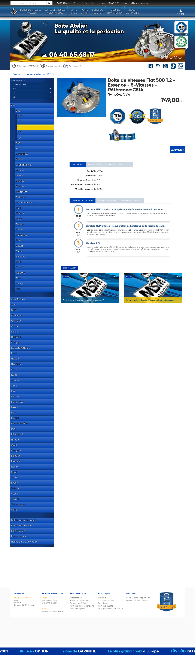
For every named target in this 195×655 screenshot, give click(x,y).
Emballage (103, 603)
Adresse (19, 593)
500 (49, 74)
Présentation (76, 598)
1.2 (53, 74)
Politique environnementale (110, 608)
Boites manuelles (34, 74)
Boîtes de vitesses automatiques (55, 11)
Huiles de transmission (114, 11)
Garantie (102, 598)
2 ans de (76, 651)
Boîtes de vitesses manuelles (30, 11)
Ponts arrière (73, 11)
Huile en (33, 651)
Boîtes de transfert (97, 11)
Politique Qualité (105, 606)
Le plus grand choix (131, 651)
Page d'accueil (19, 74)
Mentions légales (77, 608)
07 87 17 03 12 (84, 3)
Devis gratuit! (72, 66)
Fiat (44, 74)
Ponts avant (84, 11)
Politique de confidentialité (82, 606)
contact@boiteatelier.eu (53, 611)
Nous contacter (132, 11)
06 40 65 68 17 (66, 3)
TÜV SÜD (184, 651)
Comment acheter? (107, 600)
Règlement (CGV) (78, 603)
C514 (126, 94)
